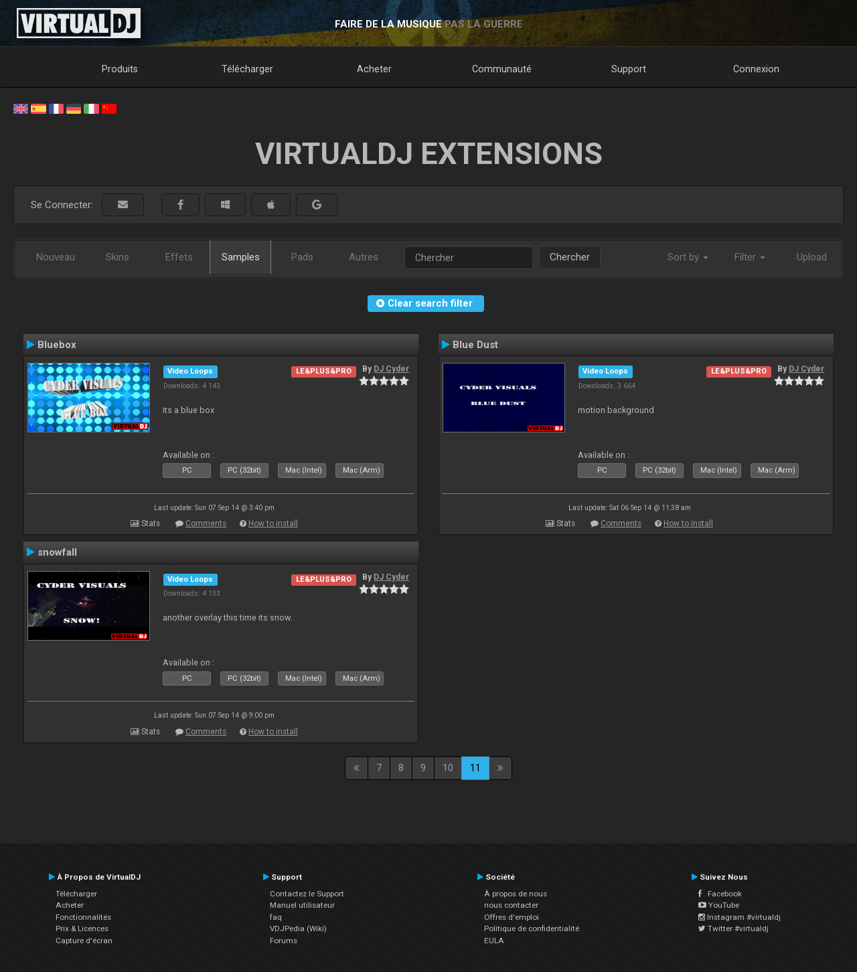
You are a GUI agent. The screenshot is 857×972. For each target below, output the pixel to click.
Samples (241, 257)
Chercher (570, 257)
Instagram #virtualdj (739, 917)
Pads (302, 257)
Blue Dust (475, 345)
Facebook (720, 893)
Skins (117, 257)
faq (276, 917)
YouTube (718, 905)
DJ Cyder (391, 369)
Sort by (688, 257)
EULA (494, 940)
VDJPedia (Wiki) (298, 928)
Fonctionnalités (83, 917)
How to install (273, 523)
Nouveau (55, 257)
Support (628, 69)
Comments (205, 523)
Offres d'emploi (511, 917)
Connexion (756, 69)
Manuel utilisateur (302, 905)
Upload (812, 257)
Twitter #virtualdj (733, 928)
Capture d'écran (84, 940)
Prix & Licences (82, 928)
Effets (179, 257)
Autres (363, 257)
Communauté (502, 69)
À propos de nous (515, 893)
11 (475, 768)
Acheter (374, 69)
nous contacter (511, 905)
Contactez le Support (307, 893)
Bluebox (56, 345)
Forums (283, 940)
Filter (749, 257)
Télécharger (247, 69)
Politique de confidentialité (531, 928)
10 (448, 768)
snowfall (57, 552)
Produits (120, 69)
